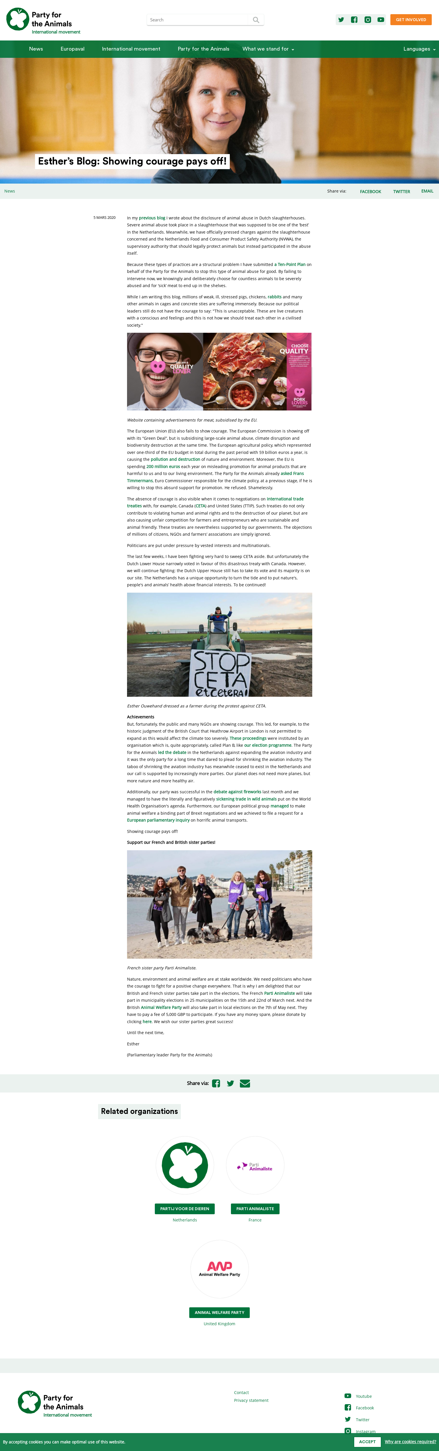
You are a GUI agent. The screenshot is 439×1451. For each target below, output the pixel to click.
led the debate (172, 752)
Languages (416, 49)
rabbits (275, 297)
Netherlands (185, 1179)
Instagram (360, 1431)
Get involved (411, 20)
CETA (200, 506)
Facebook (359, 1408)
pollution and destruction (175, 459)
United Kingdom (219, 1283)
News (36, 49)
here (147, 1021)
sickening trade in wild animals (246, 799)
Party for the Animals (203, 49)
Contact (241, 1392)
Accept (367, 1442)
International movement (131, 49)
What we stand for (266, 49)
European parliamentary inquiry (158, 820)
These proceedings (248, 738)
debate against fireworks (237, 791)
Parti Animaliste (279, 993)
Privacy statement (251, 1400)
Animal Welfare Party (161, 1007)
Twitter (357, 1419)
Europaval (72, 49)
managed (280, 806)
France (255, 1179)
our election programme (267, 745)
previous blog (152, 218)
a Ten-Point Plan (290, 264)
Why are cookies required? (410, 1441)
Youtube (358, 1396)
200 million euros (163, 466)
